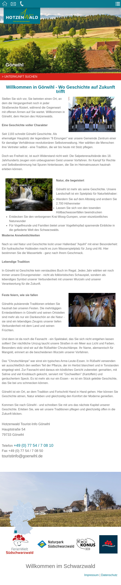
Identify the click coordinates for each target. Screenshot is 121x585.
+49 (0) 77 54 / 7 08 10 (33, 445)
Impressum (91, 575)
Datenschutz (109, 575)
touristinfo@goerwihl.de (22, 456)
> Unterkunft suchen (19, 76)
